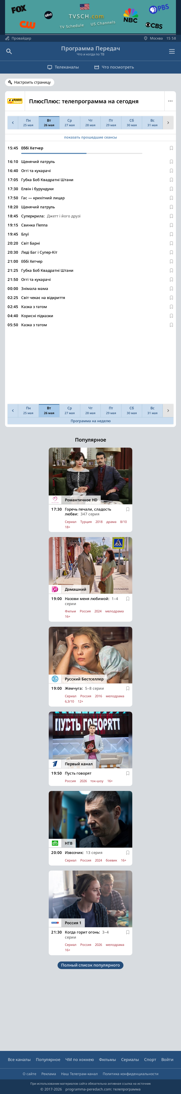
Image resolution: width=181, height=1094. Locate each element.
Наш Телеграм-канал (79, 1073)
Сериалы (130, 1059)
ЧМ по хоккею (79, 1059)
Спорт (150, 1059)
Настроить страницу (32, 82)
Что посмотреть (114, 67)
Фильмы (107, 1059)
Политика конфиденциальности (131, 1073)
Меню (170, 101)
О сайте (29, 1073)
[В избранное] (171, 148)
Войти (167, 1059)
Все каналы (19, 1059)
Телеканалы (63, 67)
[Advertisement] (90, 366)
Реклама (48, 1073)
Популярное (48, 1059)
